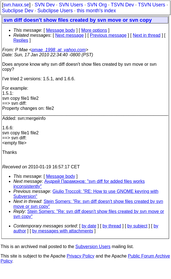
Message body (60, 30)
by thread (111, 226)
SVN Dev (45, 5)
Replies (20, 40)
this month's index (96, 10)
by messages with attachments (62, 231)
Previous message (108, 35)
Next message (69, 35)
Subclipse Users (55, 10)
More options (94, 30)
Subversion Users (93, 246)
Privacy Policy (80, 256)
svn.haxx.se (16, 5)
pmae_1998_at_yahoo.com (59, 49)
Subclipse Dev (17, 10)
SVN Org (97, 5)
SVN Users (71, 5)
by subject (137, 226)
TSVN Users (151, 5)
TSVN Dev (122, 5)
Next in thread (147, 35)
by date (89, 226)
